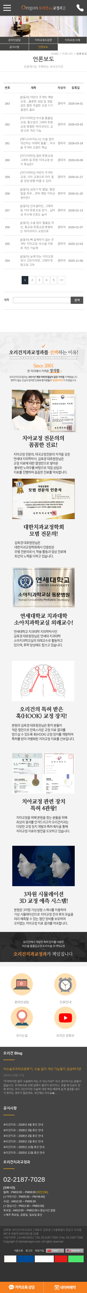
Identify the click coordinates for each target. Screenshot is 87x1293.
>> (61, 280)
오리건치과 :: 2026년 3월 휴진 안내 (23, 1130)
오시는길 (22, 1022)
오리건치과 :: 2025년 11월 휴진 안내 (23, 1152)
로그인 (29, 1250)
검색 (77, 300)
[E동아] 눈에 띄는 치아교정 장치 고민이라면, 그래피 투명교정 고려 (36, 261)
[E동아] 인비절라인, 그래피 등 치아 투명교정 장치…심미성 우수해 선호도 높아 (37, 210)
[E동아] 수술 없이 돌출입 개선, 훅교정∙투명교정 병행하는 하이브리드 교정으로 (37, 227)
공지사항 (14, 47)
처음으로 (18, 1250)
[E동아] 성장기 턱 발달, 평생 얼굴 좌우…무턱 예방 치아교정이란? (37, 193)
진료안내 (65, 988)
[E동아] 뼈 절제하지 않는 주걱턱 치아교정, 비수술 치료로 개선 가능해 (37, 244)
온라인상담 (14, 40)
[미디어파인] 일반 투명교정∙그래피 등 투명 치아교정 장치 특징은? (37, 160)
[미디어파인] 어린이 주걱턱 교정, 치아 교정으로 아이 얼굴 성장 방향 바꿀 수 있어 (37, 177)
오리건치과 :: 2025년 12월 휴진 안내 (23, 1147)
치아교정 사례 (72, 40)
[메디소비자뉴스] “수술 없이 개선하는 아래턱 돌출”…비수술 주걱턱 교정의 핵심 (37, 143)
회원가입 (39, 1250)
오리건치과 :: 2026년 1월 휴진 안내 (23, 1141)
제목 (6, 300)
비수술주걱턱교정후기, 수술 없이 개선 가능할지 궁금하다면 (42, 1069)
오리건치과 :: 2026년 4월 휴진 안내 (23, 1124)
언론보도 (43, 47)
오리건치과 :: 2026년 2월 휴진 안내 (23, 1135)
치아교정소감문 (43, 40)
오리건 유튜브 (65, 1022)
